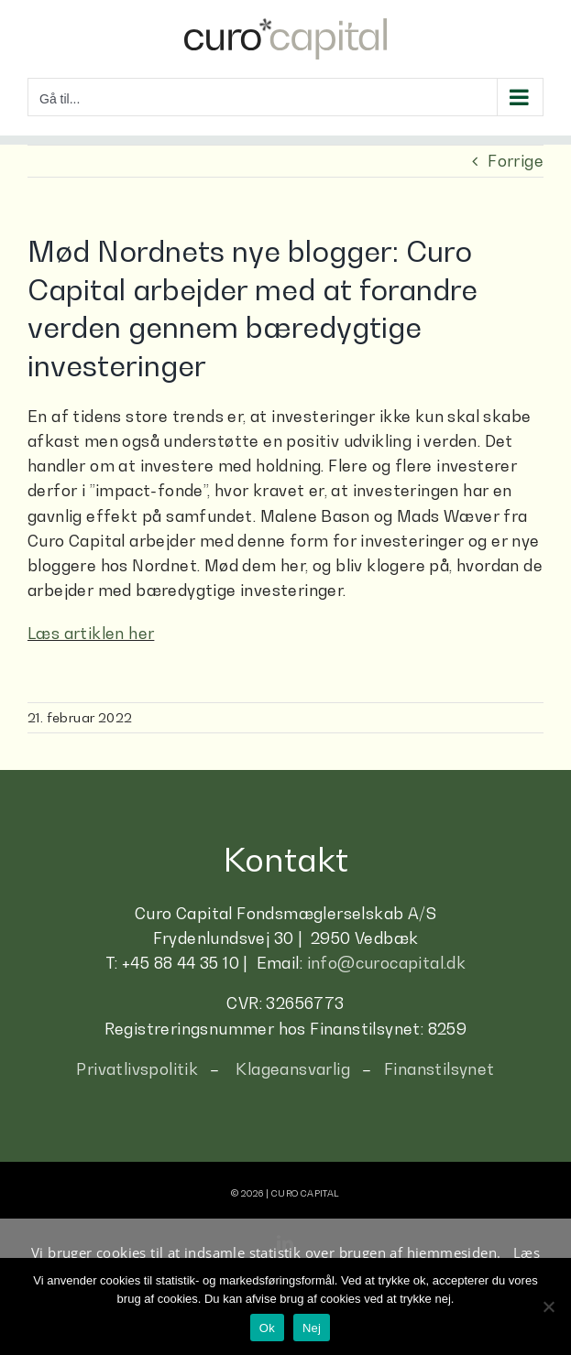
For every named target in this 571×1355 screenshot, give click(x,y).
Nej (311, 1328)
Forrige (516, 161)
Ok (267, 1328)
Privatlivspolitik (137, 1069)
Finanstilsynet (439, 1069)
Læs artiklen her (90, 633)
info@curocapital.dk (387, 963)
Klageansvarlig (293, 1069)
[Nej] (548, 1306)
